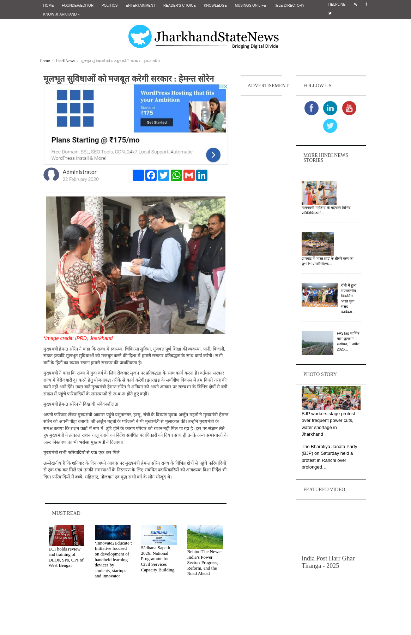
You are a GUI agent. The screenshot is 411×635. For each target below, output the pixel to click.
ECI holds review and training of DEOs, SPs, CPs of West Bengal (66, 557)
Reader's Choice (179, 5)
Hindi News (65, 61)
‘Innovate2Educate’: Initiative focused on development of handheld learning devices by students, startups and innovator (113, 559)
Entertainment (140, 5)
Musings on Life (250, 5)
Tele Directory (289, 5)
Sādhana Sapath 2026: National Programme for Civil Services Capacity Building (158, 558)
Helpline (336, 4)
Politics (110, 5)
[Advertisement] (261, 204)
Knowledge (215, 5)
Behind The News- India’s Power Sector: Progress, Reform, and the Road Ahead (204, 562)
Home (48, 5)
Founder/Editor (77, 5)
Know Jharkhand (61, 14)
